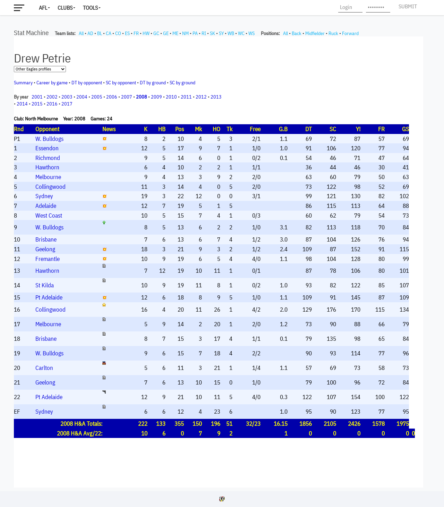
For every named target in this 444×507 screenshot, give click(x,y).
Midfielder (315, 33)
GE (166, 33)
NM (185, 33)
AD (90, 33)
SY (221, 33)
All (81, 33)
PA (195, 33)
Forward (350, 33)
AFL (43, 7)
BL (99, 33)
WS (251, 33)
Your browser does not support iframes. (218, 262)
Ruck (333, 33)
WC (241, 33)
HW (146, 33)
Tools (90, 7)
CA (108, 33)
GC (156, 33)
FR (136, 33)
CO (118, 33)
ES (127, 33)
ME (175, 33)
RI (204, 33)
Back (296, 33)
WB (231, 33)
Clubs (65, 7)
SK (212, 33)
